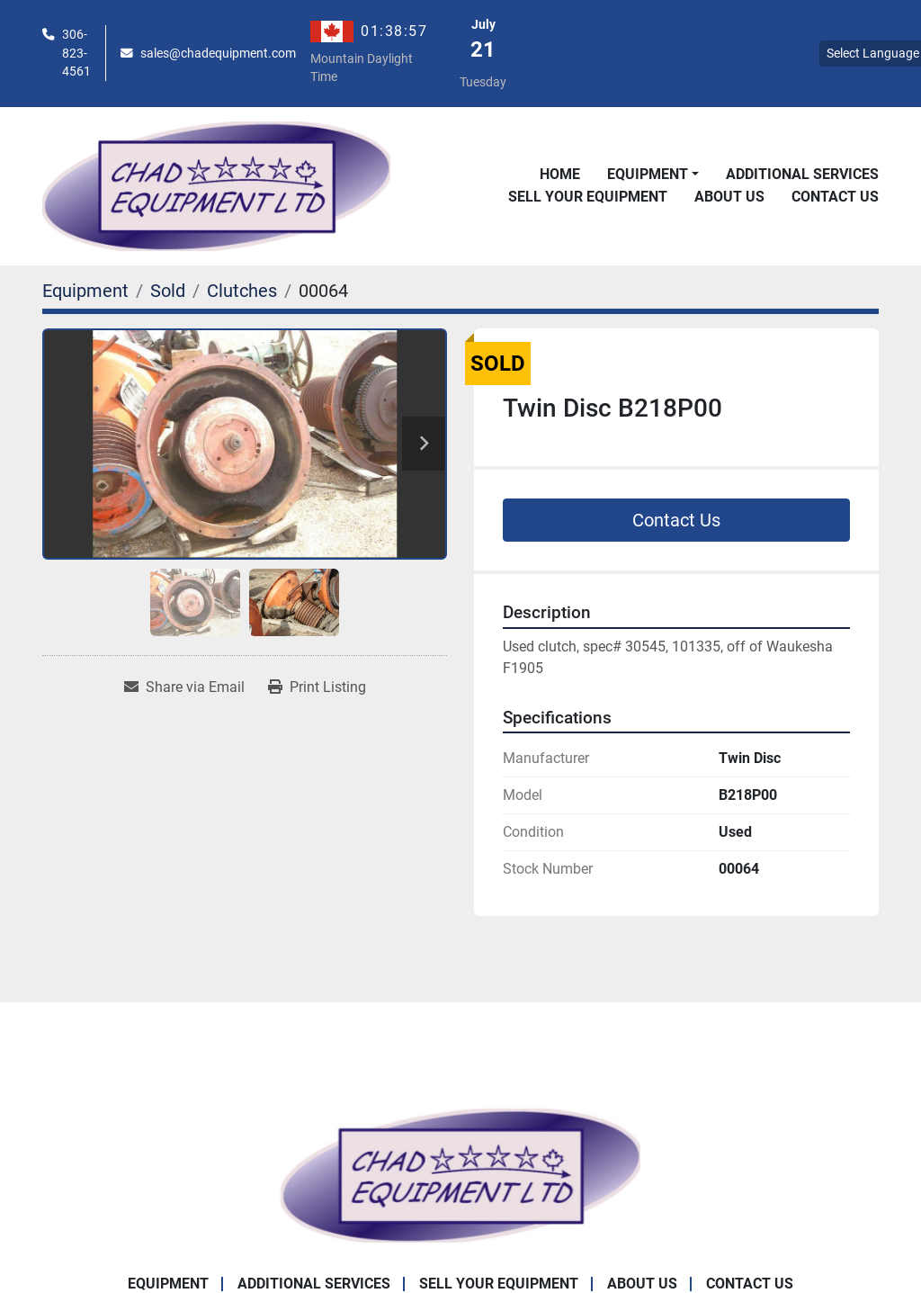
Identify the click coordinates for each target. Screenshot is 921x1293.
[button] (653, 174)
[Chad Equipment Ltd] (460, 1174)
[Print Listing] (317, 687)
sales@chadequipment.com (218, 53)
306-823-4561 (76, 52)
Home (560, 174)
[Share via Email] (184, 687)
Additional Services (802, 174)
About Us (729, 196)
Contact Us (835, 196)
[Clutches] (242, 290)
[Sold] (167, 290)
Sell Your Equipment (587, 196)
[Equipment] (85, 290)
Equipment (647, 174)
